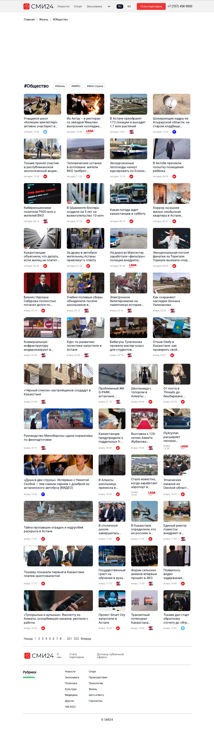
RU (120, 6)
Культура (71, 689)
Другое (69, 700)
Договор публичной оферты (109, 656)
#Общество (60, 19)
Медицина (71, 694)
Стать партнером (151, 6)
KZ (129, 6)
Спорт (78, 6)
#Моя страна (95, 86)
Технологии (96, 683)
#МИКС (76, 86)
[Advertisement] (107, 52)
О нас (59, 656)
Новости (63, 6)
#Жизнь (60, 86)
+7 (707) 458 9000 (179, 6)
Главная (29, 19)
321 (69, 639)
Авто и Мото (96, 694)
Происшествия (98, 677)
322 (76, 639)
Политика (71, 683)
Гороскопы (96, 700)
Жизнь (43, 19)
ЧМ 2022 (70, 706)
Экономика (94, 6)
